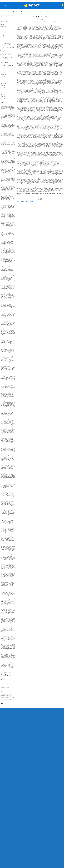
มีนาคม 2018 (3, 89)
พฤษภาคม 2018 (3, 87)
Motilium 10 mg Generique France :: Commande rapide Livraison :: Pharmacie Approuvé (8, 53)
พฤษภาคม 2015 (3, 98)
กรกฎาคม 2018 (3, 83)
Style (2, 30)
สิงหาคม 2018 (3, 81)
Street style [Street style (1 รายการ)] (12, 697)
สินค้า (20, 11)
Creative (2, 24)
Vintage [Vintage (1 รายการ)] (7, 699)
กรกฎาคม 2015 (3, 94)
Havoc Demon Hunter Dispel (51, 193)
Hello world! (10, 65)
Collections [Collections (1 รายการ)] (3, 695)
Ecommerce (3, 26)
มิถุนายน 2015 (3, 96)
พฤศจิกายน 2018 (4, 74)
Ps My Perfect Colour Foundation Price (7, 675)
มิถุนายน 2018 (3, 85)
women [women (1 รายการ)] (11, 699)
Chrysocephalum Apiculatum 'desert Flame (24, 193)
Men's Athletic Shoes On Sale (36, 193)
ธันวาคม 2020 (3, 72)
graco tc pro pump (5, 41)
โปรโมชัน (26, 11)
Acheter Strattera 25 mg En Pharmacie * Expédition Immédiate (7, 45)
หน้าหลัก (15, 11)
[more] (2, 676)
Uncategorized (22, 201)
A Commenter (3, 65)
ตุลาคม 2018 (3, 76)
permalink (31, 201)
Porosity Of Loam (43, 193)
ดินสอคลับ (33, 11)
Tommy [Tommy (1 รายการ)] (2, 699)
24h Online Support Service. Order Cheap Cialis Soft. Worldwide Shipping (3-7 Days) (8, 57)
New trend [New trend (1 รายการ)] (3, 697)
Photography (3, 28)
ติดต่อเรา (48, 11)
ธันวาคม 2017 (3, 92)
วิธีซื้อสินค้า (40, 11)
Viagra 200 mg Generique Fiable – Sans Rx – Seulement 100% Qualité (8, 49)
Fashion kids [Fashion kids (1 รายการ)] (9, 695)
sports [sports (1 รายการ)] (8, 697)
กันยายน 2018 (3, 78)
